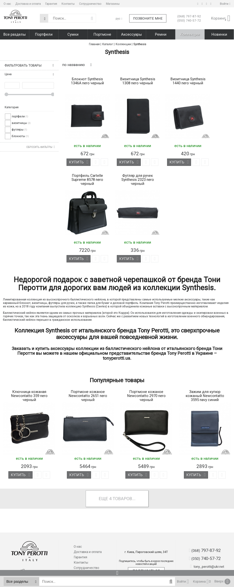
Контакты (68, 3)
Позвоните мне (148, 18)
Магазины (113, 3)
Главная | (95, 44)
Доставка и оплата (28, 3)
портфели (18, 116)
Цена (8, 74)
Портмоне (102, 34)
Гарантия (51, 3)
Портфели (43, 34)
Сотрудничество (90, 3)
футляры (18, 129)
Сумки (72, 34)
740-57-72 (189, 20)
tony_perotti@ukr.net (207, 566)
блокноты (18, 136)
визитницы (19, 123)
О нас (7, 3)
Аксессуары (131, 34)
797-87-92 (189, 16)
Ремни (160, 34)
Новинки (219, 34)
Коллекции (190, 34)
